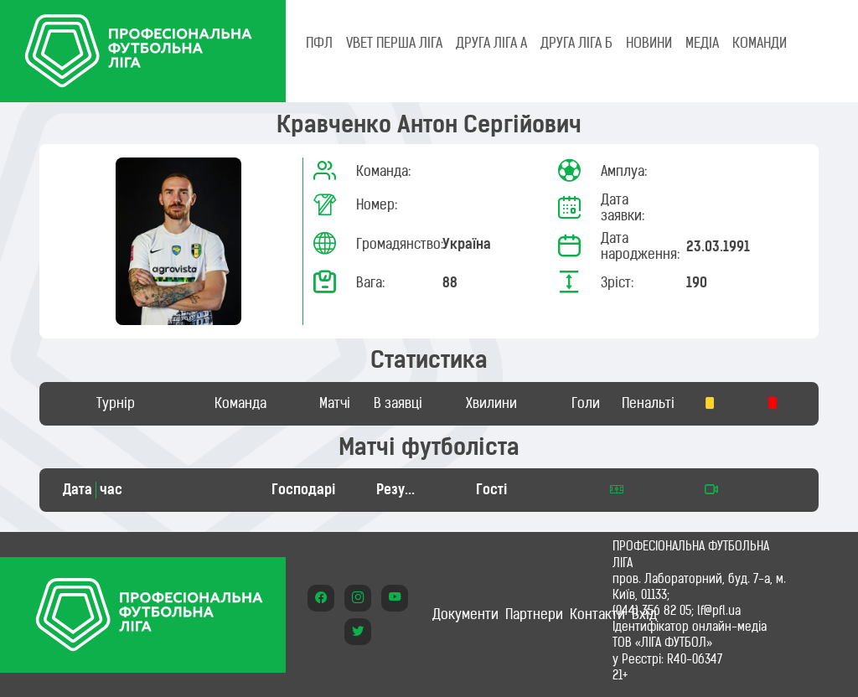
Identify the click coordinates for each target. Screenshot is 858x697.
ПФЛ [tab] (319, 42)
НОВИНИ (649, 42)
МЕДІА (702, 42)
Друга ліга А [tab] (491, 42)
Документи (465, 614)
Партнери (534, 614)
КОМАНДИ (759, 42)
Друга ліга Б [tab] (576, 42)
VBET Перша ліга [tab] (394, 42)
